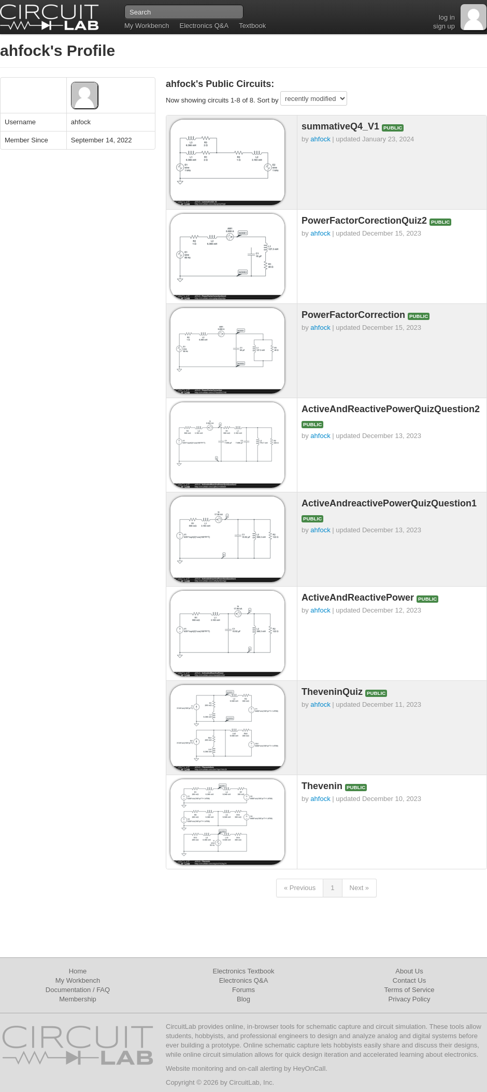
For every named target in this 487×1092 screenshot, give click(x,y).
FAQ (103, 990)
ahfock (320, 139)
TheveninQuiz (333, 692)
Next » (359, 888)
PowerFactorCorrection (355, 315)
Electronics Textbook (244, 971)
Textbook (252, 25)
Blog (243, 999)
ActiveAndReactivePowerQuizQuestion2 (391, 409)
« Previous (300, 888)
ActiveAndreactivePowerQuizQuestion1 (389, 503)
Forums (243, 990)
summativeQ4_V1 (342, 126)
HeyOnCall (309, 1068)
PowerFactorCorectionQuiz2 (365, 220)
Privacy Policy (410, 999)
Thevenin (323, 786)
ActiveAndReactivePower (359, 597)
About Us (409, 971)
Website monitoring (194, 1068)
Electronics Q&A (203, 25)
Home (78, 971)
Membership (77, 999)
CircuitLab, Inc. (251, 1082)
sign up (444, 26)
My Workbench (146, 25)
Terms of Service (409, 990)
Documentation (68, 990)
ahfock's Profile (57, 50)
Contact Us (409, 980)
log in (447, 17)
